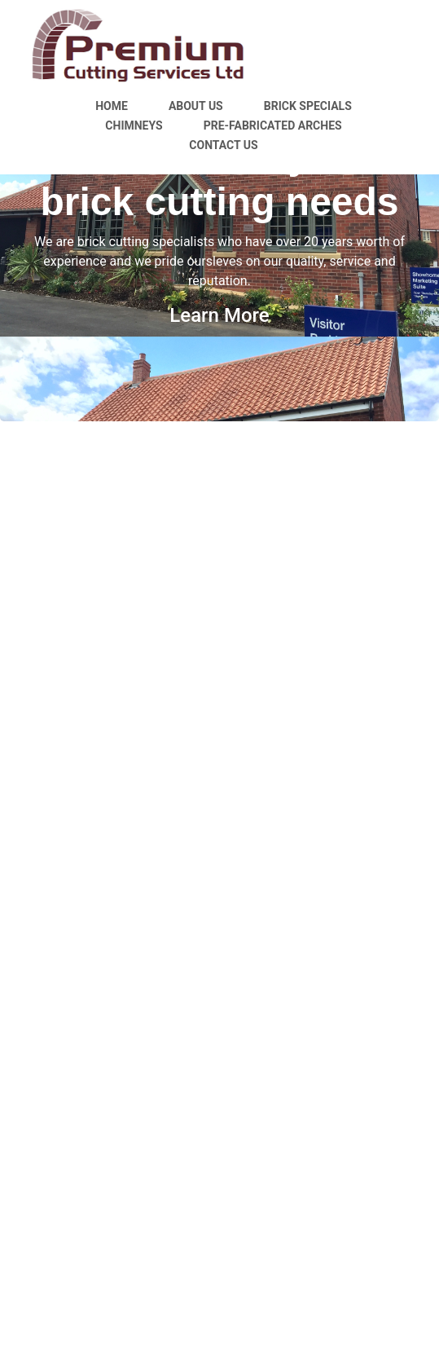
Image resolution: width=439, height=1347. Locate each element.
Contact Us (223, 145)
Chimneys (133, 125)
